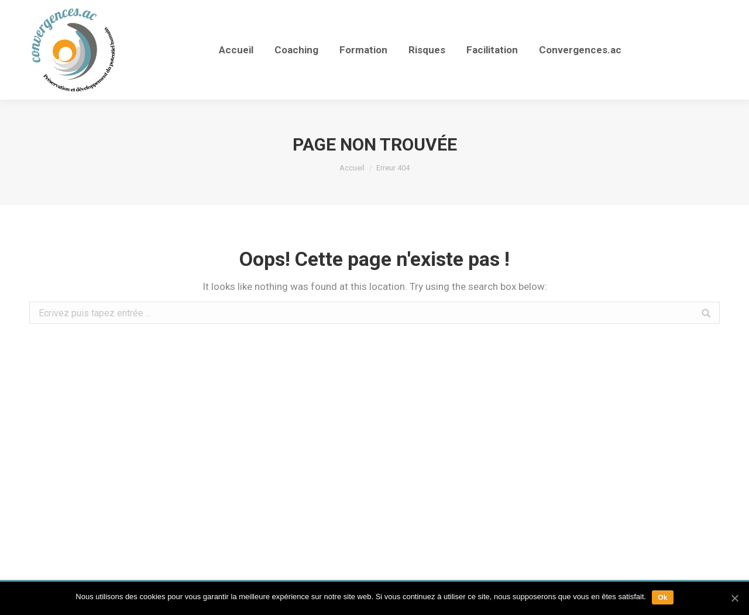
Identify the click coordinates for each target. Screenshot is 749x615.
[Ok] (734, 598)
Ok (663, 597)
